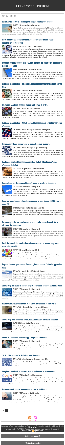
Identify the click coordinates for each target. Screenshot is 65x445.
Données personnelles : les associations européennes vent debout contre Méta (32, 83)
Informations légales (32, 436)
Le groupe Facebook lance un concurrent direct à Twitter (24, 100)
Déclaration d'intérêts (32, 442)
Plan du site (26, 424)
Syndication (38, 424)
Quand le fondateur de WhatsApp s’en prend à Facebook (23, 331)
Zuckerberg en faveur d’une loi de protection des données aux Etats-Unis (30, 279)
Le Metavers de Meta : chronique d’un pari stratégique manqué (26, 21)
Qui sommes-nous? (32, 429)
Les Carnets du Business (32, 5)
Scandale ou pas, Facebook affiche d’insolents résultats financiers (27, 178)
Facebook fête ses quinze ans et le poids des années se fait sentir (27, 297)
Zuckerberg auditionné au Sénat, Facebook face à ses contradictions (28, 313)
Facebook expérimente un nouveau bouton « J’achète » (23, 382)
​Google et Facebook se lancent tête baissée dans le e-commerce (27, 365)
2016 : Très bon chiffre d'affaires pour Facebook (20, 349)
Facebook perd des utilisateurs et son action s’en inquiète (24, 139)
